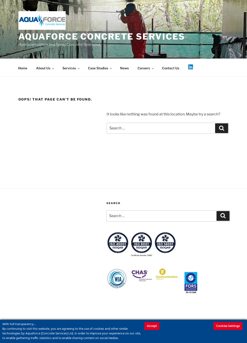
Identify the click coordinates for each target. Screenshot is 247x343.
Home (22, 68)
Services (71, 68)
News (124, 68)
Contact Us (170, 68)
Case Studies (100, 68)
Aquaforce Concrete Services (101, 36)
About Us (45, 68)
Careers (146, 68)
